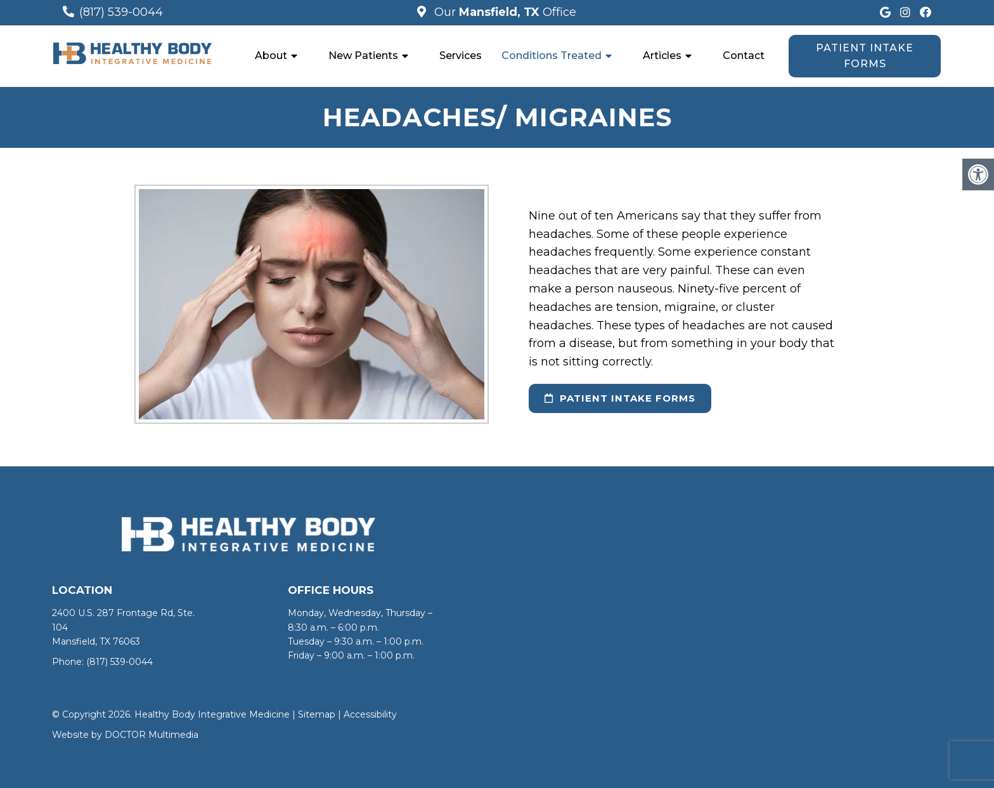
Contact (744, 55)
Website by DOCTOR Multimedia (125, 734)
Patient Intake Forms (864, 56)
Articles (662, 55)
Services (460, 55)
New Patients (363, 55)
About (271, 55)
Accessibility (370, 714)
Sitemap (316, 714)
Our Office (503, 12)
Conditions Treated (551, 55)
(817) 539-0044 (121, 12)
